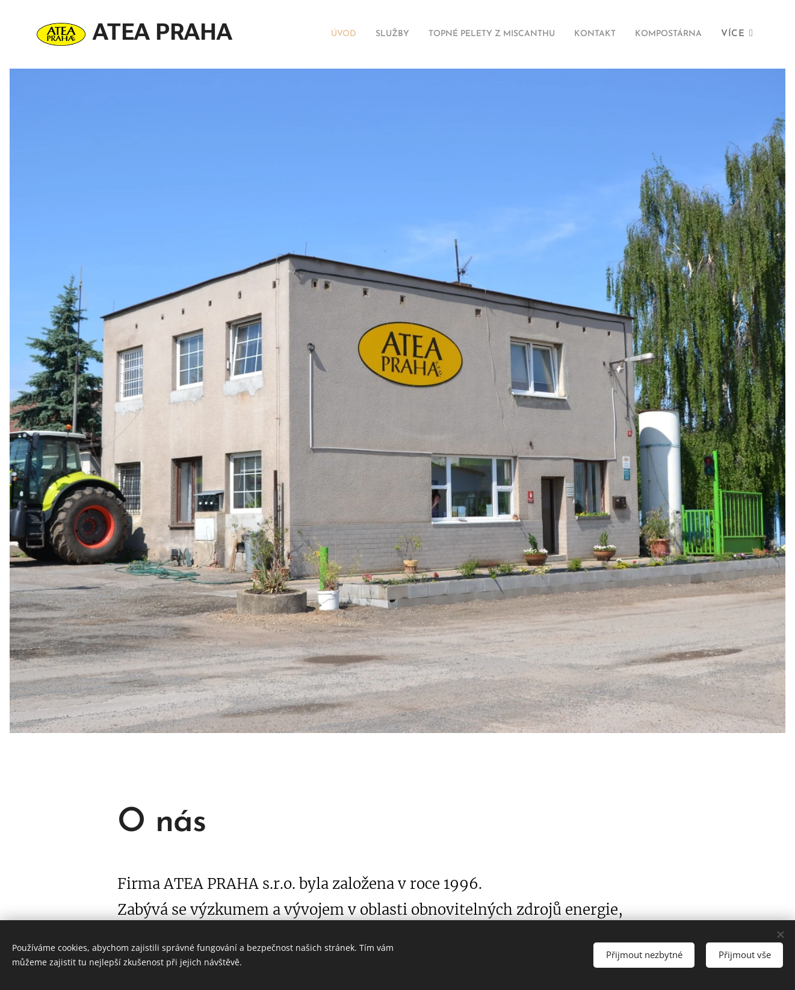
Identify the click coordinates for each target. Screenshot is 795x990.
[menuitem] (397, 34)
